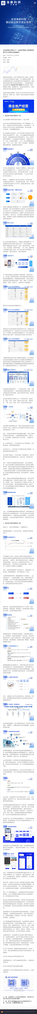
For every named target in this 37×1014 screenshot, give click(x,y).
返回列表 (15, 1002)
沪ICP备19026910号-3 (28, 1011)
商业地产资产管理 (16, 85)
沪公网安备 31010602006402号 (13, 1011)
